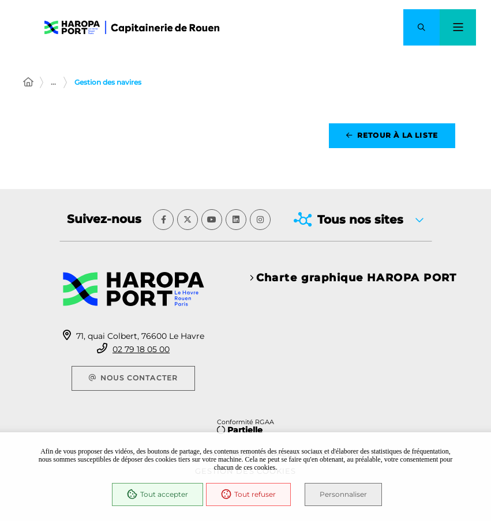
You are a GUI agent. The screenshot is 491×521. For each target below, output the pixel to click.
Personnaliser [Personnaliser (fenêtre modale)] (344, 494)
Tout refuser (248, 494)
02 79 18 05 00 (141, 349)
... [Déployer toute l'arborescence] (53, 82)
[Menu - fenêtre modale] (458, 27)
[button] (421, 27)
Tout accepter (157, 494)
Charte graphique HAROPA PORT (356, 277)
